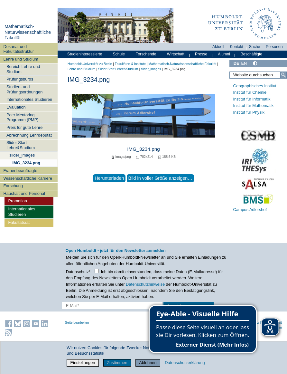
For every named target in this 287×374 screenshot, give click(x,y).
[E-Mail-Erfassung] (112, 305)
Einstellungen (82, 362)
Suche (254, 46)
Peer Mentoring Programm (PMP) (22, 117)
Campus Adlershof (250, 209)
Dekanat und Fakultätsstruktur (19, 49)
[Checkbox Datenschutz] (97, 271)
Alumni (224, 54)
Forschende (145, 54)
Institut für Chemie (249, 92)
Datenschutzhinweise (145, 284)
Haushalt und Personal (24, 193)
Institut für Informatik (251, 99)
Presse (201, 54)
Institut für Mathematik (253, 105)
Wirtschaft (176, 54)
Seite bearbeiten (77, 322)
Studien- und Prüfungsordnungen (24, 89)
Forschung (13, 185)
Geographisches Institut (254, 85)
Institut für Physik (248, 112)
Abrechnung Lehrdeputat (29, 135)
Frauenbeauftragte (20, 170)
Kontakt (236, 46)
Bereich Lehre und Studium (23, 69)
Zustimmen (117, 362)
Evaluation (16, 107)
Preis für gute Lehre (24, 127)
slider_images (22, 155)
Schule (119, 54)
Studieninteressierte (84, 54)
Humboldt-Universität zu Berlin (90, 64)
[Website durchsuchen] (258, 75)
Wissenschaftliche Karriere (28, 178)
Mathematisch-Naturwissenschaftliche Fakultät (28, 32)
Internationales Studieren (29, 99)
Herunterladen (109, 178)
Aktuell (218, 46)
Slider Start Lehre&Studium (20, 145)
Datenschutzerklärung (185, 362)
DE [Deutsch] (236, 63)
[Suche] (283, 75)
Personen (274, 46)
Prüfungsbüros (19, 79)
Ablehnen (147, 362)
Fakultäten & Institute (130, 64)
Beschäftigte (252, 54)
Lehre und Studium (21, 59)
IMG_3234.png (26, 162)
